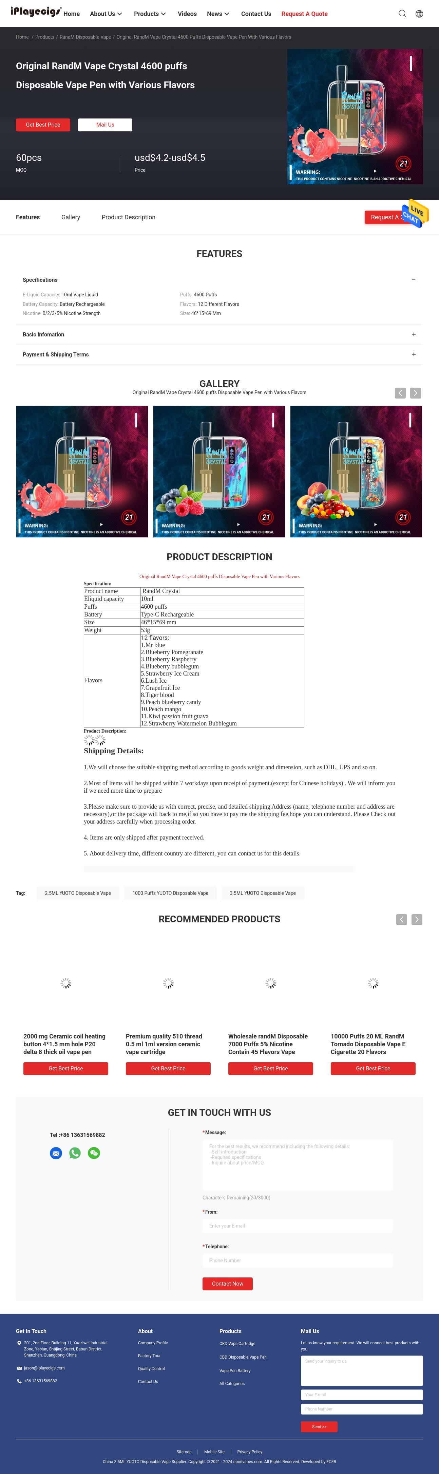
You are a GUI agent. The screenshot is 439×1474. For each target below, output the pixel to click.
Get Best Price (43, 125)
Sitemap (184, 1452)
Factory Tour (149, 1355)
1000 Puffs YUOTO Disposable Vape (170, 893)
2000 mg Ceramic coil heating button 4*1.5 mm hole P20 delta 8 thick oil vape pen (64, 1044)
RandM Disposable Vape (85, 37)
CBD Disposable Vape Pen (243, 1357)
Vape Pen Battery (235, 1370)
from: (211, 1212)
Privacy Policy (249, 1452)
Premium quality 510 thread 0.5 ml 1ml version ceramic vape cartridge (164, 1044)
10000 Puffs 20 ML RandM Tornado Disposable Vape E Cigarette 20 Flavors (368, 1044)
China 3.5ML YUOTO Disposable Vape (137, 1461)
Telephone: (217, 1246)
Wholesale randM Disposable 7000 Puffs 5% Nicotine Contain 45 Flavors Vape (268, 1044)
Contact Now (227, 1283)
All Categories (232, 1383)
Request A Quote (394, 216)
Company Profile (153, 1343)
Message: (215, 1132)
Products (44, 37)
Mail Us (105, 125)
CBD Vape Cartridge (237, 1343)
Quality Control (151, 1368)
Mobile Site (214, 1452)
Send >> (319, 1426)
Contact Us (148, 1381)
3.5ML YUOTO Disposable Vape (263, 893)
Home (22, 37)
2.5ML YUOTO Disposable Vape (78, 893)
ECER (331, 1461)
